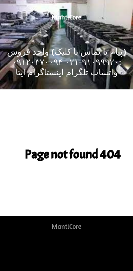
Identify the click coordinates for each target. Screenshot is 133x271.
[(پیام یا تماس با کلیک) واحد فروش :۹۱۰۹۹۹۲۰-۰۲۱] (66, 56)
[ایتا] (21, 72)
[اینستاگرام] (45, 72)
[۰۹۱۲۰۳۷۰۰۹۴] (37, 62)
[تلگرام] (76, 72)
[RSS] (60, 248)
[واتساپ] (103, 72)
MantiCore (66, 17)
